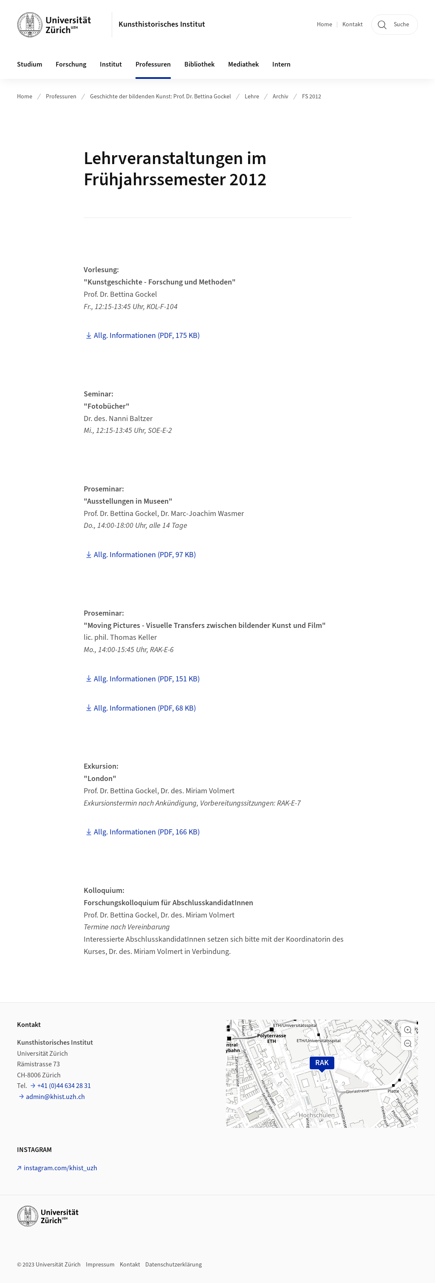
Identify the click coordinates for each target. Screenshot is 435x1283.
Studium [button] (29, 64)
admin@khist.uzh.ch (55, 1097)
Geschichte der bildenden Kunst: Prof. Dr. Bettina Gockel (160, 96)
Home (324, 24)
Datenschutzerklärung (173, 1265)
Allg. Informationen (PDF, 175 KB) (147, 335)
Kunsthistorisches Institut (162, 24)
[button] (408, 1030)
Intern (281, 64)
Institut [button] (111, 64)
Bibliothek (199, 64)
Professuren (61, 96)
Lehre (252, 96)
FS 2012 (311, 96)
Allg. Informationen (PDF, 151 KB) (147, 679)
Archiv (280, 96)
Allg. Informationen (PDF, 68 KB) (145, 708)
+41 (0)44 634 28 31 (64, 1086)
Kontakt (352, 24)
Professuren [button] (153, 64)
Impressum (100, 1265)
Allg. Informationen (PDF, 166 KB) (147, 832)
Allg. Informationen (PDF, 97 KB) (145, 554)
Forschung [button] (71, 64)
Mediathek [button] (243, 64)
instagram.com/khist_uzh (60, 1168)
